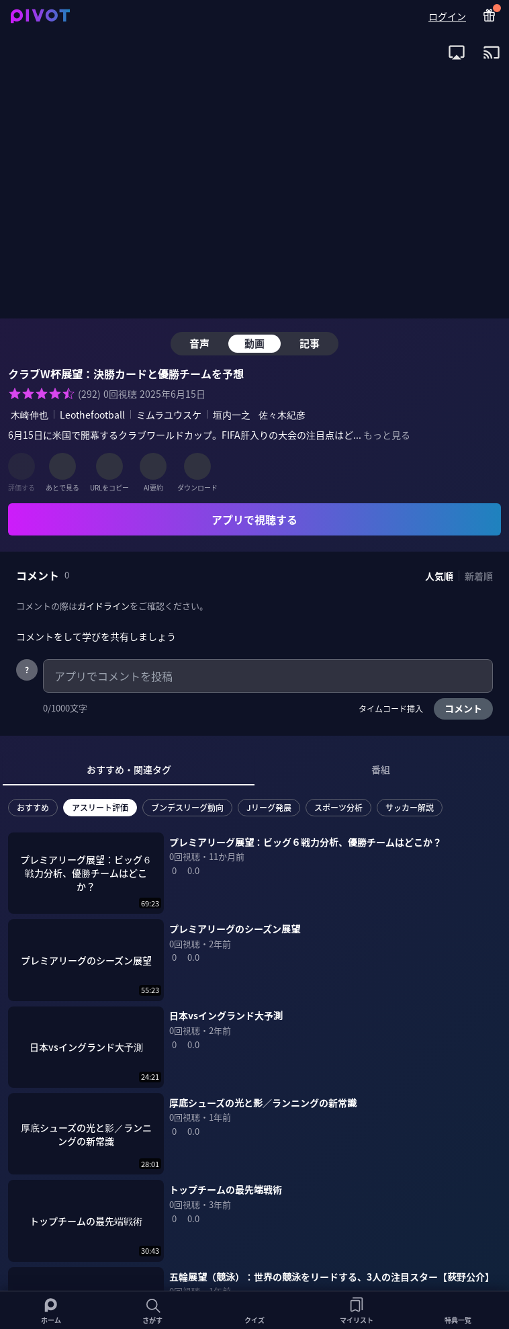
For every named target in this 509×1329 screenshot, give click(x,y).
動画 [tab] (254, 343)
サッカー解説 (409, 807)
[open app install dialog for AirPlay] (456, 52)
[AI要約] (153, 466)
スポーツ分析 (338, 807)
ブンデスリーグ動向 (187, 807)
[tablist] (254, 770)
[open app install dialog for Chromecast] (491, 52)
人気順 (439, 576)
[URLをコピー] (109, 466)
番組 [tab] (380, 769)
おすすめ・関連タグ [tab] (129, 769)
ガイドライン (103, 605)
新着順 (479, 576)
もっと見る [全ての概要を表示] (386, 434)
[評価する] (21, 466)
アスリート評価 (100, 807)
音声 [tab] (199, 343)
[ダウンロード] (197, 466)
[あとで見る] (62, 466)
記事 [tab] (309, 343)
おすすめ (33, 807)
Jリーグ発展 (268, 807)
